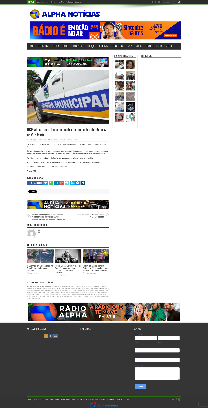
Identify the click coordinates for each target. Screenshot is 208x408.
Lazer (129, 46)
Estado (159, 46)
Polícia (61, 140)
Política (55, 46)
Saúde (66, 46)
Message (139, 366)
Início (31, 46)
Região (169, 46)
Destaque (55, 140)
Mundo (139, 46)
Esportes (78, 46)
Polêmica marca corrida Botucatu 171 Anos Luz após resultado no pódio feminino (96, 268)
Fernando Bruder (42, 140)
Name (138, 334)
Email (138, 347)
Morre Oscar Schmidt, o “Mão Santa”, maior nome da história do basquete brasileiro (68, 269)
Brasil (149, 46)
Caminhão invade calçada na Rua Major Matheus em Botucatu (59, 2)
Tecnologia (118, 46)
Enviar (141, 386)
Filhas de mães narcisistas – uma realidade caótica (88, 215)
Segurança (43, 46)
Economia (104, 46)
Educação (91, 46)
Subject (139, 356)
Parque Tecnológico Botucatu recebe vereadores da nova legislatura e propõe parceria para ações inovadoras (48, 216)
